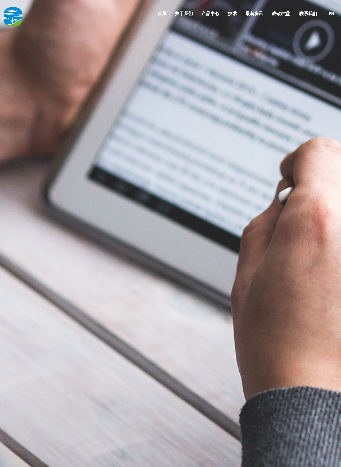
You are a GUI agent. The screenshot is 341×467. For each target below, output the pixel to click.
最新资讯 (254, 13)
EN (331, 13)
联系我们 (307, 13)
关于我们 (184, 13)
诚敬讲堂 (281, 13)
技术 (232, 13)
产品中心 (210, 13)
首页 (162, 13)
